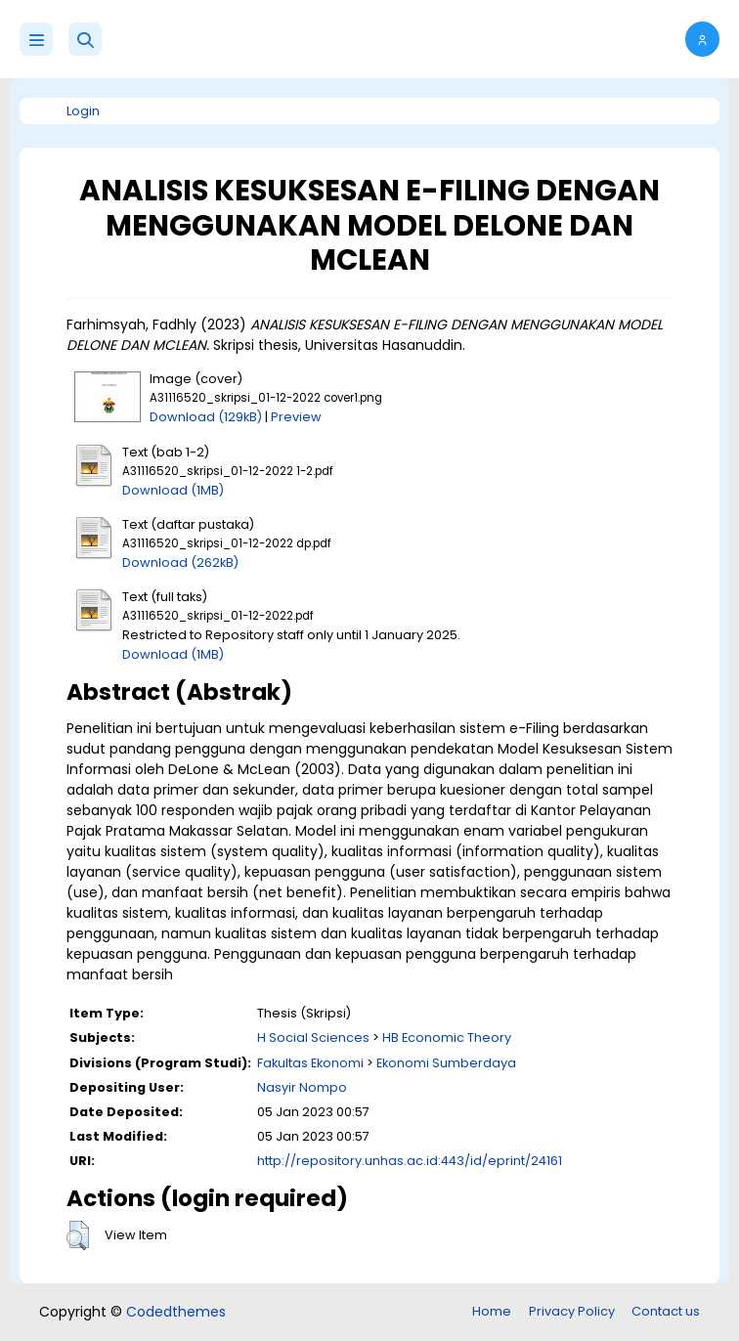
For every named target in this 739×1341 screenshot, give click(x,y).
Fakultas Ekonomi (310, 1063)
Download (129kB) (206, 417)
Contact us (665, 1311)
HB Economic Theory (446, 1037)
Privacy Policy (572, 1311)
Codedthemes (176, 1311)
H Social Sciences (313, 1037)
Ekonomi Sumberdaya (446, 1063)
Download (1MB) (173, 490)
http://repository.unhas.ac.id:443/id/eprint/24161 (409, 1160)
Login (83, 111)
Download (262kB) (180, 562)
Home (491, 1311)
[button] (85, 39)
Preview (296, 417)
